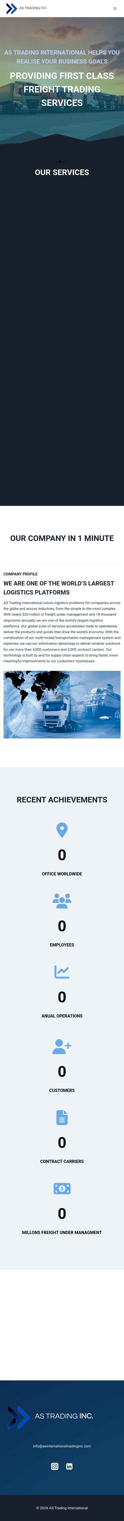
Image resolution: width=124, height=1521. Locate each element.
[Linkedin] (69, 1466)
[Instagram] (54, 1466)
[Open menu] (115, 8)
